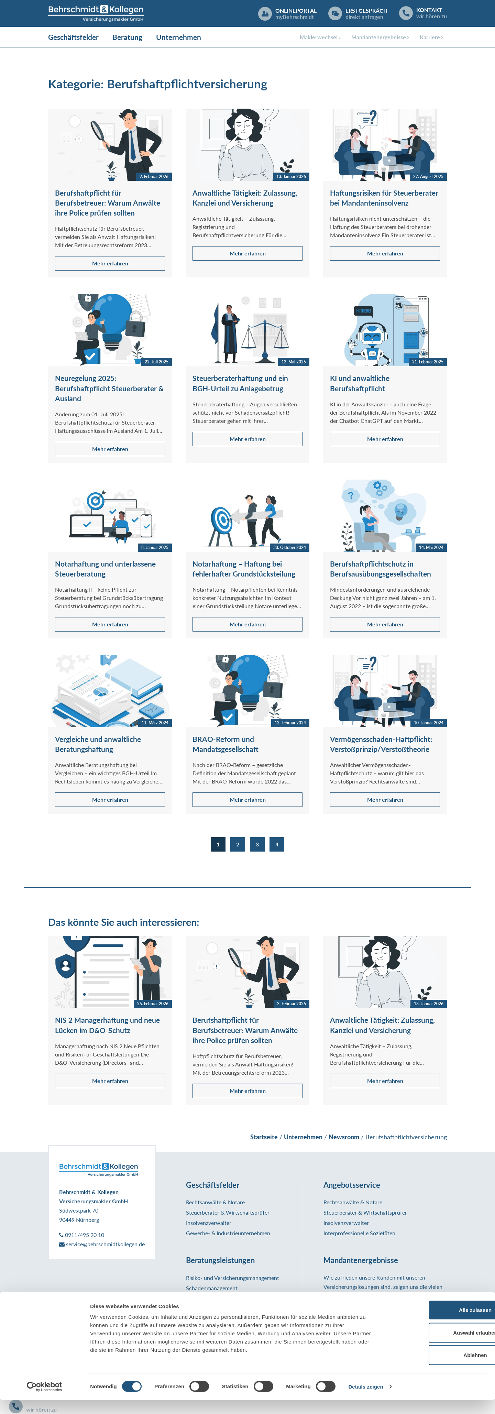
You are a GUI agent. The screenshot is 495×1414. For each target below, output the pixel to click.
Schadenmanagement (212, 1288)
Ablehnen (437, 1369)
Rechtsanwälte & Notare (215, 1202)
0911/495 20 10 (81, 1235)
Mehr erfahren (110, 264)
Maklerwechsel (319, 37)
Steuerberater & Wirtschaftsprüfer (228, 1213)
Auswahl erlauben (438, 1346)
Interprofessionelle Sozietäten (359, 1233)
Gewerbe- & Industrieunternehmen (228, 1233)
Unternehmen (178, 37)
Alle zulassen (437, 1324)
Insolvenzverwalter (208, 1223)
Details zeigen (365, 1400)
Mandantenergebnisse (378, 37)
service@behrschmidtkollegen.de (102, 1244)
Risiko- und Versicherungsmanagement (232, 1278)
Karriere (430, 37)
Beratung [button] (127, 37)
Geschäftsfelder (73, 37)
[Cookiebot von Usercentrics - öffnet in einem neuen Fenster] (44, 1400)
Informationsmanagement (217, 1299)
